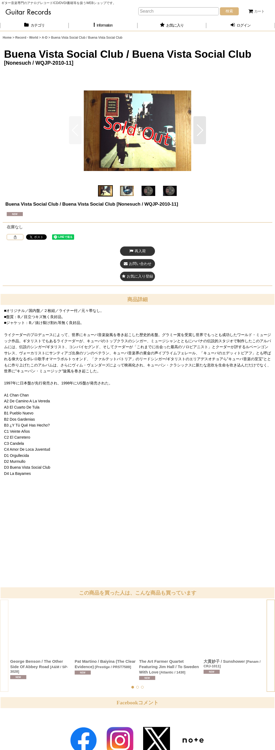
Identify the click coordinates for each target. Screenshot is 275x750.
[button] (103, 25)
